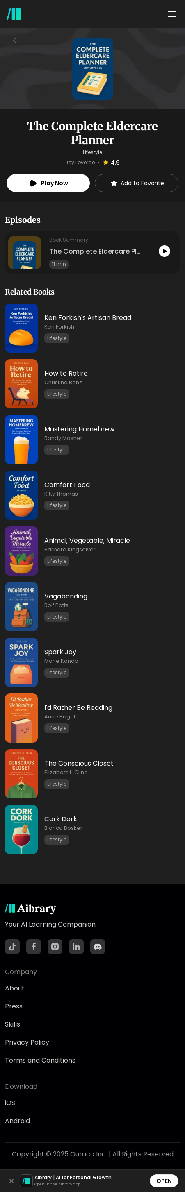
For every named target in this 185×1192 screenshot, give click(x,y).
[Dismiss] (11, 1181)
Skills (12, 1024)
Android (17, 1121)
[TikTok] (12, 946)
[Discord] (97, 946)
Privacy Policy (27, 1042)
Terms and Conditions (40, 1060)
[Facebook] (33, 946)
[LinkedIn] (76, 946)
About (15, 988)
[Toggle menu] (172, 14)
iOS (10, 1103)
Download (21, 1086)
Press (14, 1006)
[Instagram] (55, 946)
